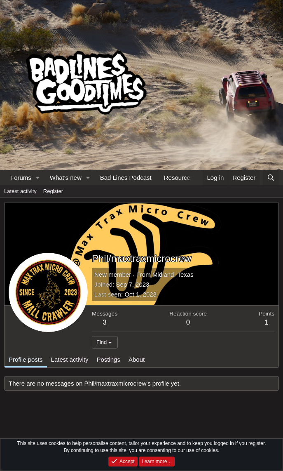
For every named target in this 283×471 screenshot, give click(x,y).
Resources (179, 177)
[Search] (271, 177)
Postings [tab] (108, 359)
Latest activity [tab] (70, 359)
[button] (38, 177)
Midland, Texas (173, 274)
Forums (20, 177)
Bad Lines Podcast (126, 177)
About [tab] (137, 359)
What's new (66, 177)
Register (53, 191)
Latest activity (20, 191)
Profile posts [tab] (26, 359)
